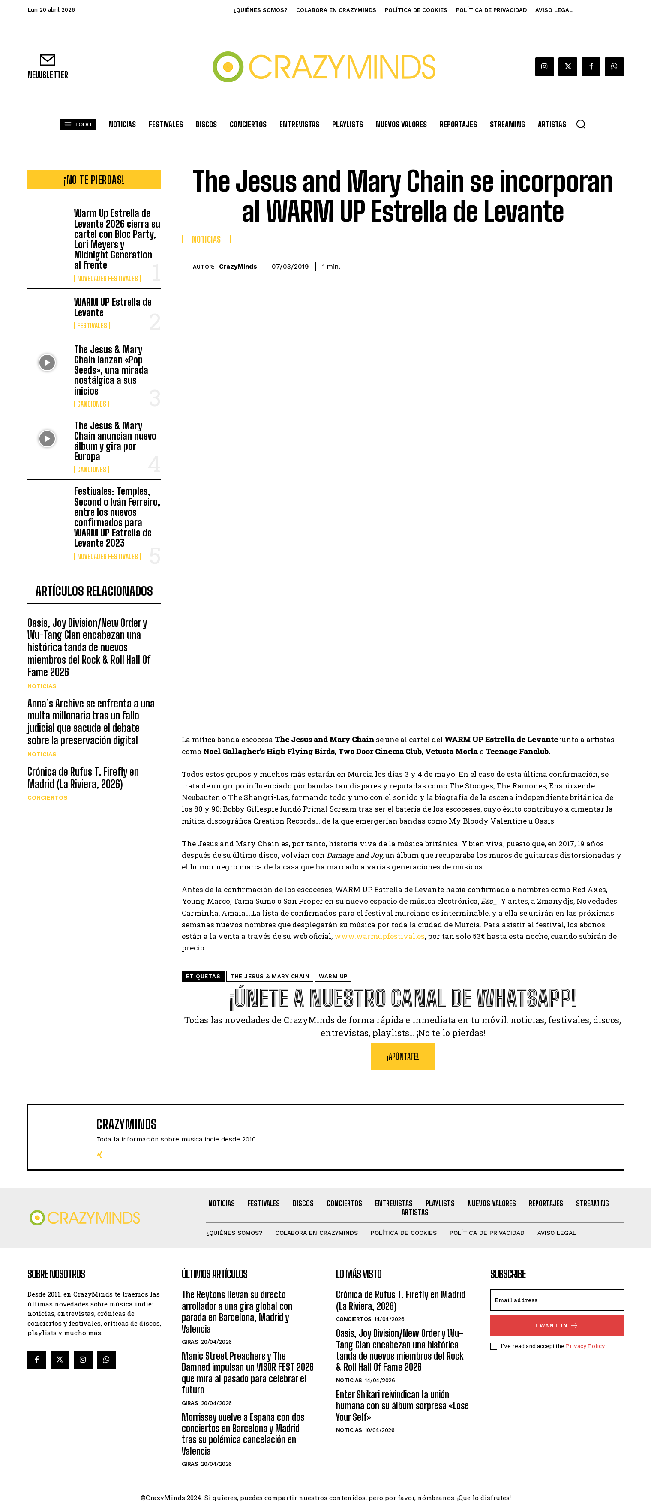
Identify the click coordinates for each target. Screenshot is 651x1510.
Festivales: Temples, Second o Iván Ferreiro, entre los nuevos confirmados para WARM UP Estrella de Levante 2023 (117, 517)
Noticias (42, 704)
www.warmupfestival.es (379, 936)
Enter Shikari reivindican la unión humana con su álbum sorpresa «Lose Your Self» (402, 1406)
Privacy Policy (585, 1346)
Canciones (91, 404)
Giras (190, 1342)
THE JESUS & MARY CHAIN (269, 976)
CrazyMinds (238, 266)
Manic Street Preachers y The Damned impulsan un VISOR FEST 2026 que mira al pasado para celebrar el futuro (248, 1373)
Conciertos (47, 816)
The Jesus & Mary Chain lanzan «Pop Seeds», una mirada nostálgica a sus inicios (111, 370)
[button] (580, 124)
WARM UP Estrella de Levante (113, 307)
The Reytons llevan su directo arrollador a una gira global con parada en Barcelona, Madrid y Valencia (237, 1311)
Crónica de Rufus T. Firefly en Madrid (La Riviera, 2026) (83, 796)
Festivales (92, 325)
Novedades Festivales (107, 278)
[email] (557, 1300)
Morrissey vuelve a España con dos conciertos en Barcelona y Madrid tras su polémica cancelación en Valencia (243, 1434)
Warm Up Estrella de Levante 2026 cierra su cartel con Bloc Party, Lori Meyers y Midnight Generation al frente (117, 239)
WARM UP (333, 976)
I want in (557, 1325)
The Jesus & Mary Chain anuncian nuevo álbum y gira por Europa (115, 441)
